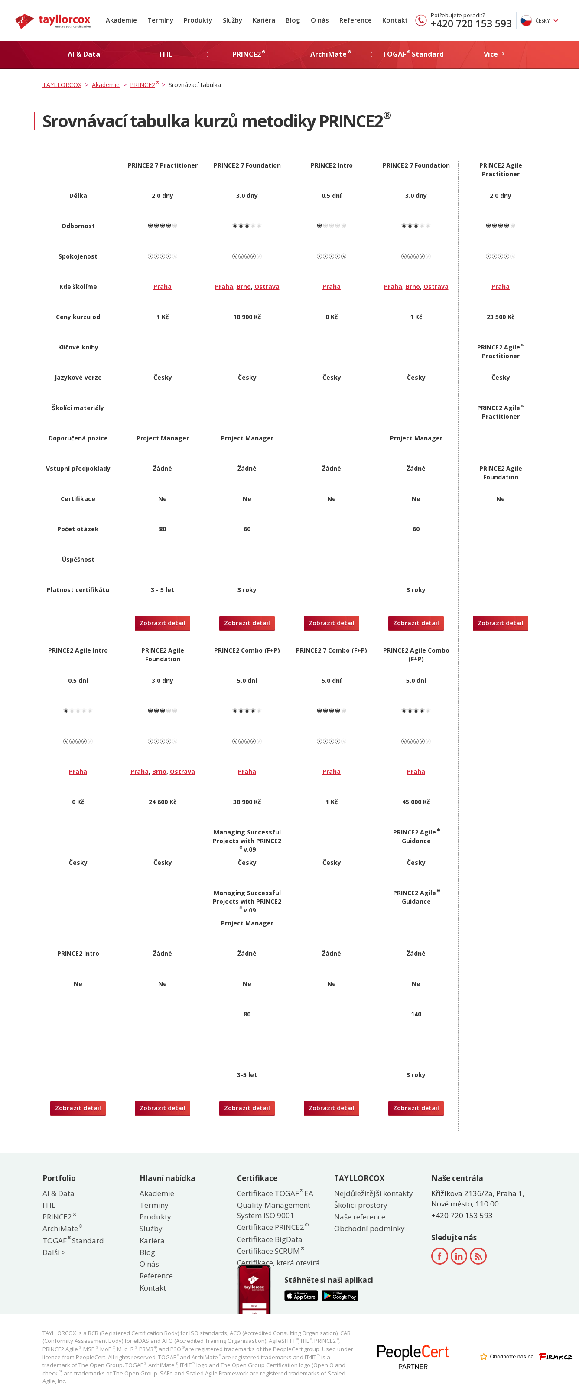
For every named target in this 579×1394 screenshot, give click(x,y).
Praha (162, 286)
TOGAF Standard (73, 1240)
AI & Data (58, 1193)
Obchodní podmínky (369, 1228)
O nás (320, 20)
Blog (293, 20)
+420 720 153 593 (471, 23)
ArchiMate (61, 1228)
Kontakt (395, 20)
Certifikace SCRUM (270, 1251)
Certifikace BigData (270, 1239)
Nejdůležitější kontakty (373, 1193)
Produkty (198, 20)
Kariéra (264, 20)
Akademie (121, 20)
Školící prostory (360, 1205)
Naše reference (359, 1217)
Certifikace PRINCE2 (272, 1227)
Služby (232, 20)
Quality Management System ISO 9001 (273, 1210)
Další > (54, 1252)
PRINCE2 (58, 1217)
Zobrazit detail (162, 623)
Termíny (160, 20)
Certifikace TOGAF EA (275, 1193)
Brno (244, 286)
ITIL (48, 1205)
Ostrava (267, 286)
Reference (355, 20)
